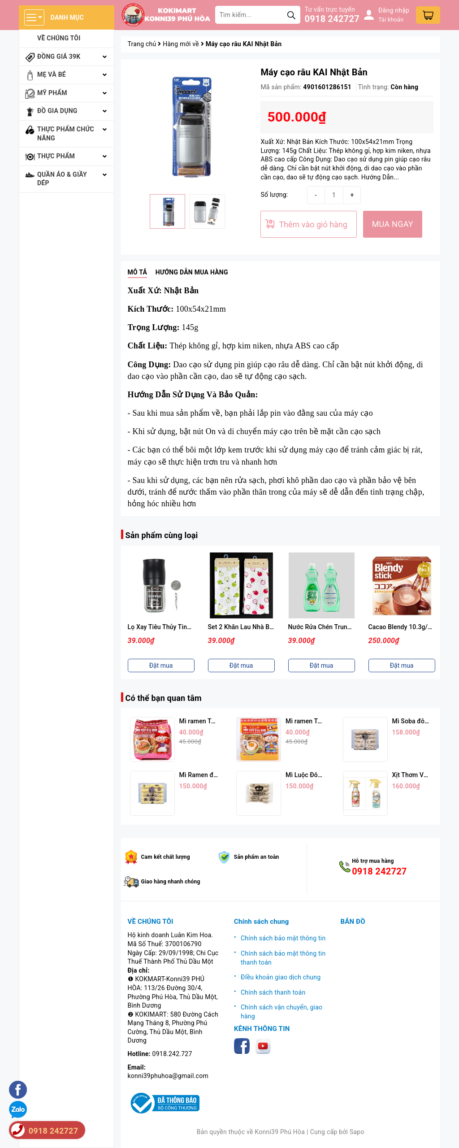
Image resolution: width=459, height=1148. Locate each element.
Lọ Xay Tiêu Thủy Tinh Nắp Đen (252, 627)
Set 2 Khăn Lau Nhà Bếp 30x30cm (336, 627)
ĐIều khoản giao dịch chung (280, 977)
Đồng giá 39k (58, 56)
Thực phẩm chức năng (65, 134)
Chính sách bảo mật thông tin (283, 938)
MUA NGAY (392, 224)
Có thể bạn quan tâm (164, 698)
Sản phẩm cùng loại (162, 535)
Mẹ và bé (51, 74)
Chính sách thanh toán (273, 992)
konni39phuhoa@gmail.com (168, 1075)
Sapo (357, 1131)
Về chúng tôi (59, 38)
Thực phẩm (56, 156)
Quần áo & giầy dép (62, 179)
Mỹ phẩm (52, 92)
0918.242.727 (172, 1053)
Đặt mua (161, 665)
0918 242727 (332, 18)
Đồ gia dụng (57, 110)
